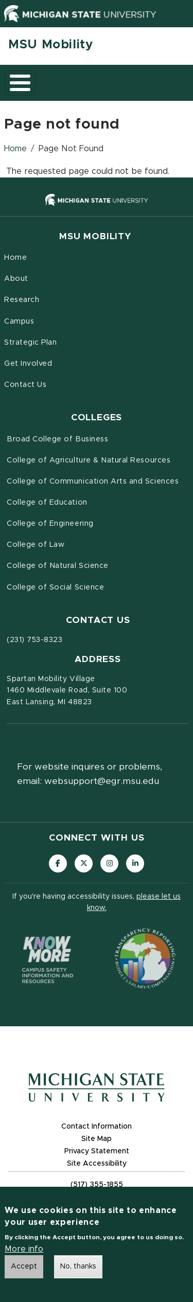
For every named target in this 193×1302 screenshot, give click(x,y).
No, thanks (78, 1268)
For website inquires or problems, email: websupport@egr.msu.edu (89, 774)
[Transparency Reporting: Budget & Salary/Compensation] (145, 958)
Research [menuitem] (21, 300)
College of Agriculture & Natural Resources (88, 460)
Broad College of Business (57, 439)
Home (15, 149)
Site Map (96, 1139)
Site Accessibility (97, 1163)
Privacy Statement (96, 1151)
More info (24, 1251)
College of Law (35, 544)
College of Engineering (50, 523)
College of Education (47, 502)
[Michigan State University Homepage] (96, 1087)
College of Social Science (55, 587)
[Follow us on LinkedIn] (135, 863)
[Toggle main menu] (20, 83)
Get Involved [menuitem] (28, 363)
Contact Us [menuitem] (25, 384)
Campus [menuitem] (19, 321)
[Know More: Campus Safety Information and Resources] (48, 958)
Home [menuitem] (15, 257)
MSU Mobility (50, 45)
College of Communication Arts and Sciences (93, 481)
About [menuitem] (16, 278)
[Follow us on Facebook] (58, 863)
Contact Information (96, 1126)
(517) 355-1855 (97, 1184)
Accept (24, 1268)
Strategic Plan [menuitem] (30, 342)
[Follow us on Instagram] (109, 863)
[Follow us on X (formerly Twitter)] (84, 863)
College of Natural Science (58, 565)
